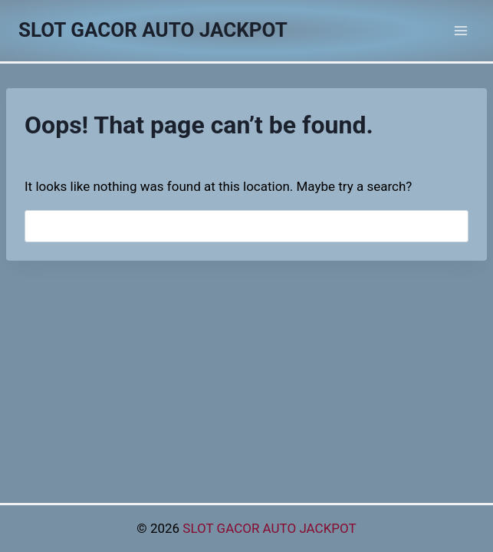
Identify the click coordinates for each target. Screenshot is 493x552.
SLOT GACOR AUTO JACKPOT (269, 528)
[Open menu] (460, 30)
